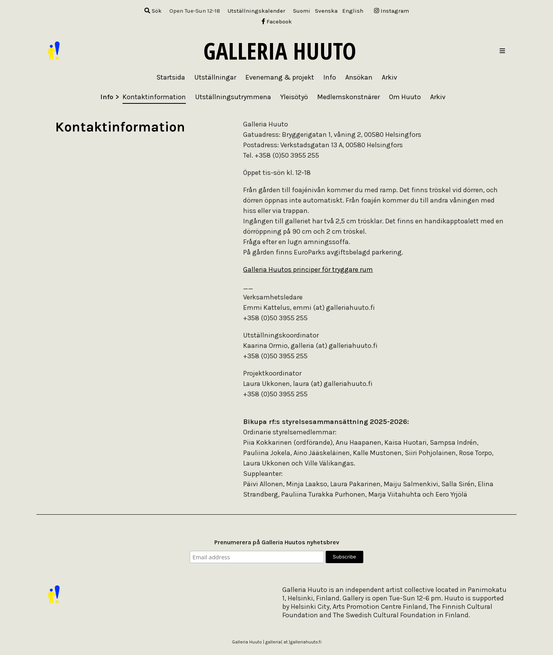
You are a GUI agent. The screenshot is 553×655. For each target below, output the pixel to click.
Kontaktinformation (154, 97)
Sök (153, 10)
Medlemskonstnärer (348, 97)
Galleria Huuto (280, 50)
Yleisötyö (294, 97)
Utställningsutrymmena (233, 97)
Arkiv (437, 97)
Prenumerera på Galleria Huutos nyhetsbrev (276, 542)
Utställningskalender (256, 10)
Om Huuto (405, 97)
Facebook (277, 21)
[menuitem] (301, 11)
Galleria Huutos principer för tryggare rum (308, 269)
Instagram (391, 10)
